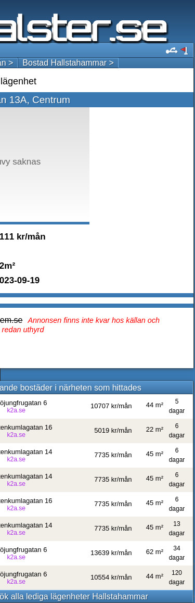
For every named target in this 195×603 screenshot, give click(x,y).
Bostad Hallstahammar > (68, 62)
